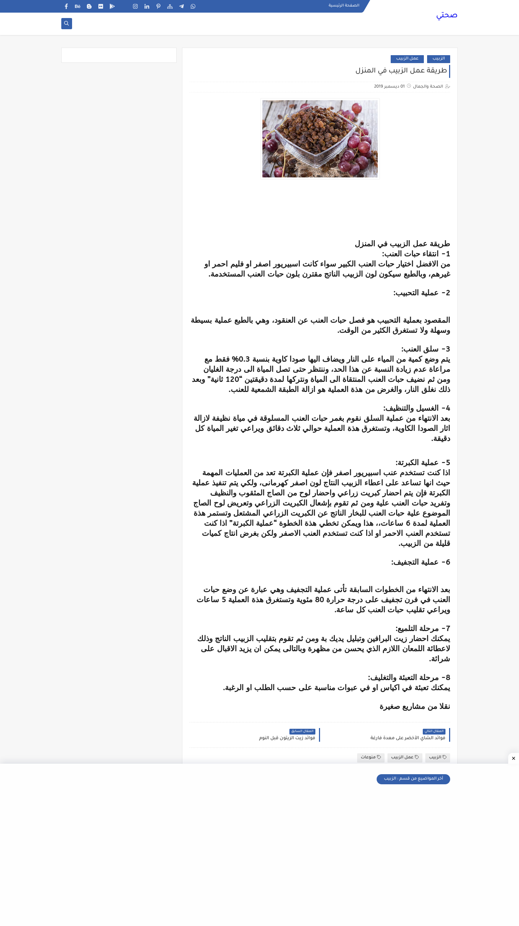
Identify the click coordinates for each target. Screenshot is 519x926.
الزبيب (438, 59)
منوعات (371, 757)
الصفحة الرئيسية (344, 6)
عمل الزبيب (407, 59)
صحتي (447, 16)
